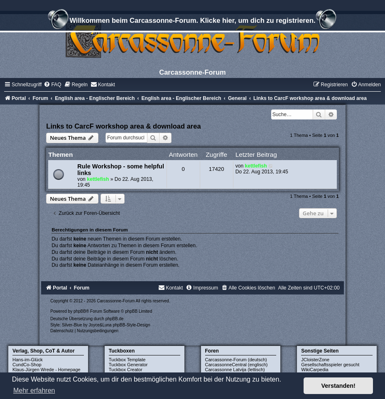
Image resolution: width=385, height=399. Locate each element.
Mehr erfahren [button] (34, 390)
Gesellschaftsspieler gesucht (330, 364)
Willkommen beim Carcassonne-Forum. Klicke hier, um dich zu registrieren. (192, 21)
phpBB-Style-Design (131, 325)
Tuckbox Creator (125, 369)
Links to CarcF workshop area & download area (123, 126)
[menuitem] (52, 85)
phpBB (80, 311)
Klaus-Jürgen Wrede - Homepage (46, 369)
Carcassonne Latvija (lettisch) (235, 369)
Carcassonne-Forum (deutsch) (236, 359)
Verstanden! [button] (338, 385)
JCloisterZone (315, 359)
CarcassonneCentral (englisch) (236, 364)
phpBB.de (114, 318)
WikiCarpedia (314, 369)
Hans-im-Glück (27, 359)
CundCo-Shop (27, 364)
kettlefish (98, 179)
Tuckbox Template (127, 359)
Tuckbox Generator (128, 364)
